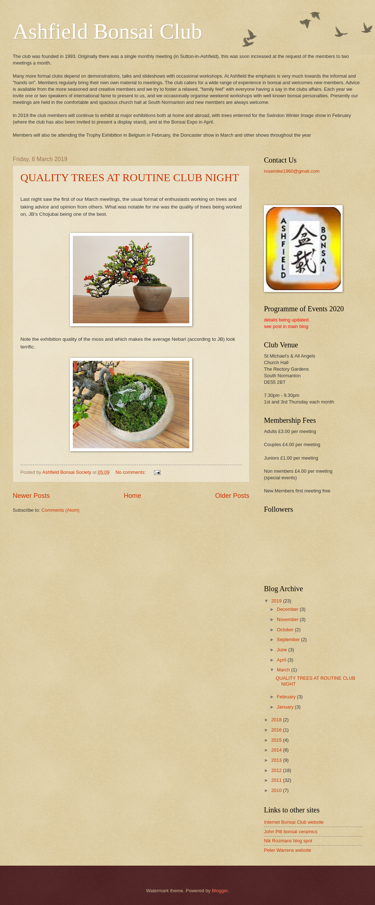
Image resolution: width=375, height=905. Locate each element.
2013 (277, 760)
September (289, 639)
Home (132, 495)
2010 (277, 790)
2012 (277, 770)
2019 (277, 601)
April (282, 660)
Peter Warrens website (287, 850)
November (288, 619)
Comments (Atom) (60, 510)
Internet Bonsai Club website (294, 822)
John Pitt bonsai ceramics (290, 831)
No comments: (131, 472)
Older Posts (232, 495)
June (282, 649)
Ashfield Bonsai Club (107, 31)
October (286, 629)
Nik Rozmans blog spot (288, 840)
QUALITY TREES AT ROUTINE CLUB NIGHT (129, 177)
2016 (277, 730)
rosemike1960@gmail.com (292, 171)
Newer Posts (31, 495)
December (288, 609)
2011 (277, 780)
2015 (277, 740)
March (284, 669)
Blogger (220, 890)
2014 (277, 750)
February (287, 696)
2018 (277, 719)
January (286, 707)
